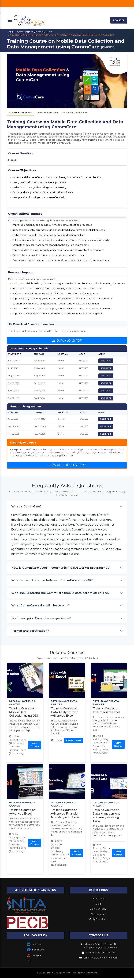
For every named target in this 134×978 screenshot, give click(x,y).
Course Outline (47, 112)
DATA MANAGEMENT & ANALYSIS (34, 32)
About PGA (98, 898)
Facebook (35, 950)
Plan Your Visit (98, 914)
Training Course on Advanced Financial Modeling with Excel (65, 813)
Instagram (35, 955)
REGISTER (118, 20)
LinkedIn (34, 944)
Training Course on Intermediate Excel (106, 710)
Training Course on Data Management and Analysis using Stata (106, 815)
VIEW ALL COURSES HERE (67, 465)
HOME (10, 32)
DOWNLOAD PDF (67, 340)
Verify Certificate (98, 919)
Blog (98, 903)
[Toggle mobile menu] (10, 20)
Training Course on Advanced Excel (22, 811)
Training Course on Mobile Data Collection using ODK (24, 712)
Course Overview (20, 112)
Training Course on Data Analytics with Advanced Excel (64, 712)
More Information (74, 112)
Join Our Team (98, 908)
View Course (34, 745)
